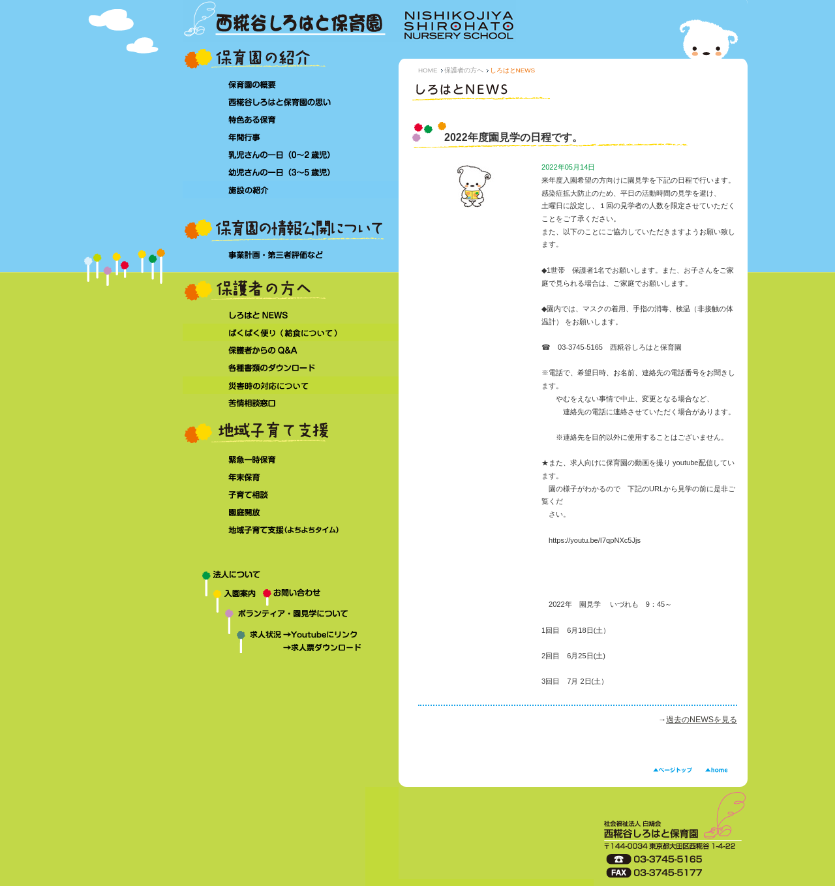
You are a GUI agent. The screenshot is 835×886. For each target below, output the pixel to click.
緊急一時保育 (291, 459)
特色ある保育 (291, 119)
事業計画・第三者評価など (291, 255)
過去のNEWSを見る (701, 719)
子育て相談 (291, 495)
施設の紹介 (291, 189)
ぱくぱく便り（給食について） (291, 332)
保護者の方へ (463, 70)
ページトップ (672, 770)
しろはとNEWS (291, 315)
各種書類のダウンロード (291, 367)
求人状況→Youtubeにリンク (280, 636)
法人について (291, 578)
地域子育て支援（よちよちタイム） (291, 530)
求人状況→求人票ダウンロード (280, 649)
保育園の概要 (291, 84)
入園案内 (223, 597)
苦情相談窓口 (291, 403)
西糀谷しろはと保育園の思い (291, 101)
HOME (428, 70)
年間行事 (291, 136)
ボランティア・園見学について (291, 619)
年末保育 (291, 477)
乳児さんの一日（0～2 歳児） (291, 154)
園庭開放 (291, 512)
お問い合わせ (331, 597)
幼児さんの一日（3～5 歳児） (291, 172)
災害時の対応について (291, 385)
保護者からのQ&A (291, 350)
